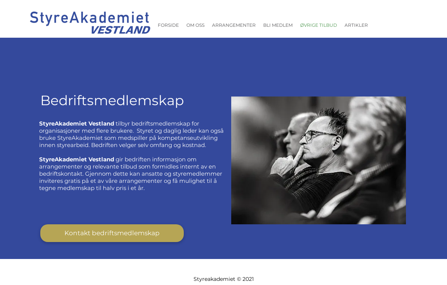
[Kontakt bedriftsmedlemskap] (112, 233)
